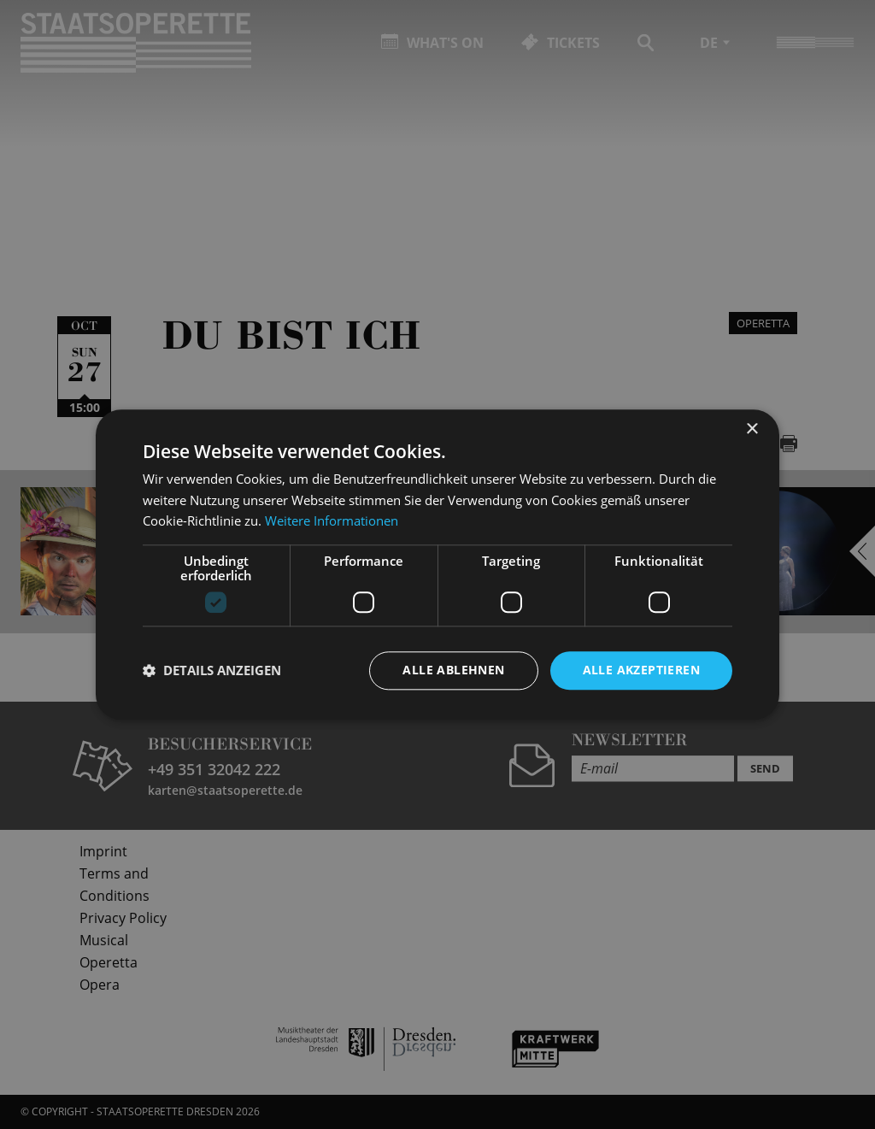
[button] (212, 671)
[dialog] (437, 564)
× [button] (751, 429)
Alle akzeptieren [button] (641, 670)
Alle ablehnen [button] (453, 670)
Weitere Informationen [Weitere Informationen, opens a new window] (331, 521)
